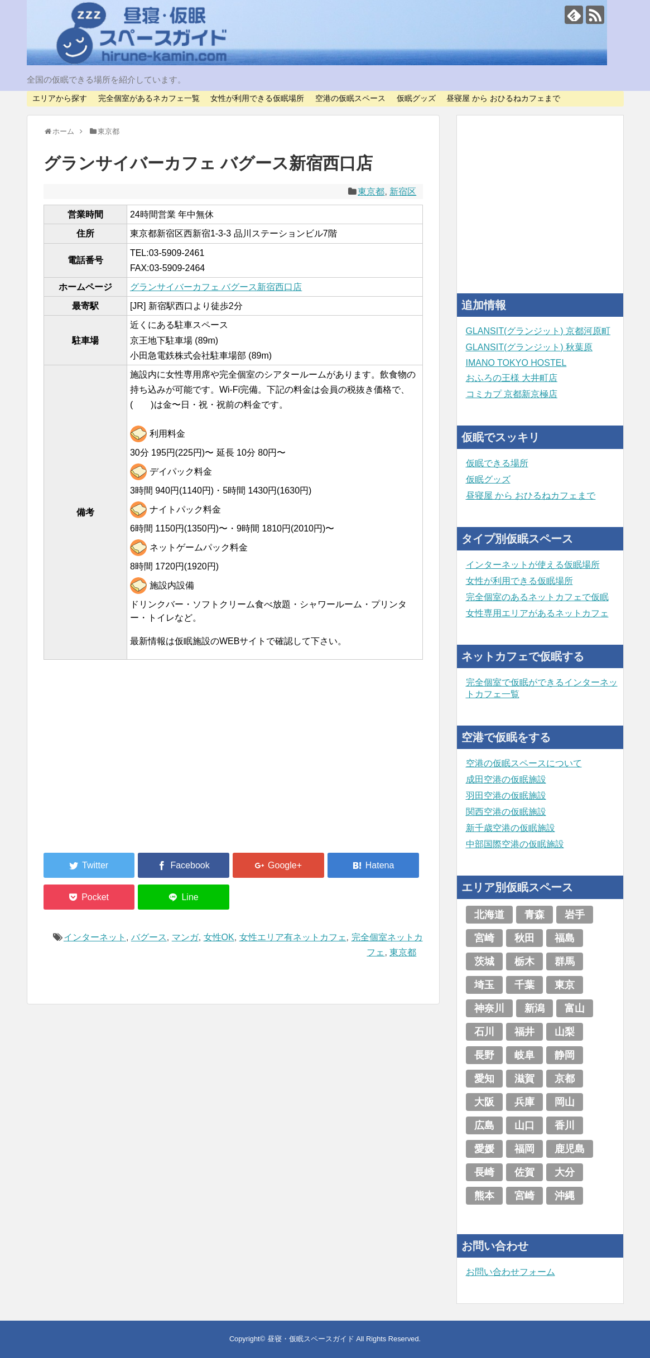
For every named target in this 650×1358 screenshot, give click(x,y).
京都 (565, 1078)
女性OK (219, 937)
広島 (484, 1125)
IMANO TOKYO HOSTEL (516, 363)
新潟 (534, 1008)
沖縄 (565, 1195)
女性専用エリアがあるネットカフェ (537, 613)
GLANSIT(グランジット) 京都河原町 (538, 331)
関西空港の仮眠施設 (506, 811)
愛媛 (484, 1148)
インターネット (95, 937)
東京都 (371, 191)
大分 (565, 1172)
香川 (565, 1125)
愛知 (484, 1078)
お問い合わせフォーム (510, 1272)
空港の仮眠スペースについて (524, 763)
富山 (575, 1008)
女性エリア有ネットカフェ (292, 937)
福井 (524, 1031)
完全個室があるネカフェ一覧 (149, 98)
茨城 (484, 961)
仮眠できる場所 (497, 463)
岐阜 (524, 1055)
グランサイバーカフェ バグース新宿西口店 (216, 287)
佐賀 (524, 1172)
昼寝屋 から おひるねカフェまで (503, 98)
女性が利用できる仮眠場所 (257, 98)
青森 (534, 914)
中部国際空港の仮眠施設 (515, 844)
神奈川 (489, 1008)
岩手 (575, 914)
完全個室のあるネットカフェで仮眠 (537, 597)
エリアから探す (59, 98)
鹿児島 (570, 1148)
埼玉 (484, 984)
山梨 (565, 1031)
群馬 (565, 961)
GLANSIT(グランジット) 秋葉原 (529, 347)
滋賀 (524, 1078)
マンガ (185, 937)
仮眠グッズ (416, 98)
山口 (524, 1125)
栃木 (524, 961)
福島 (565, 938)
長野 (484, 1055)
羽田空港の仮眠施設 (506, 795)
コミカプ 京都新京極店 (511, 394)
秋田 (524, 938)
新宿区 (402, 191)
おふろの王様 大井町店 (511, 378)
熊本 (484, 1195)
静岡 (565, 1055)
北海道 (489, 914)
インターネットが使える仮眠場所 (533, 564)
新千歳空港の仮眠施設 (510, 828)
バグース (149, 937)
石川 (484, 1031)
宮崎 (484, 938)
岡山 (565, 1102)
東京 (565, 984)
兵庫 (524, 1102)
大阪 (484, 1102)
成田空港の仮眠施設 (506, 779)
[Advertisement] (127, 763)
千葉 (524, 984)
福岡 (524, 1148)
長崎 (484, 1172)
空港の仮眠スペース (350, 98)
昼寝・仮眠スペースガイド (310, 1339)
